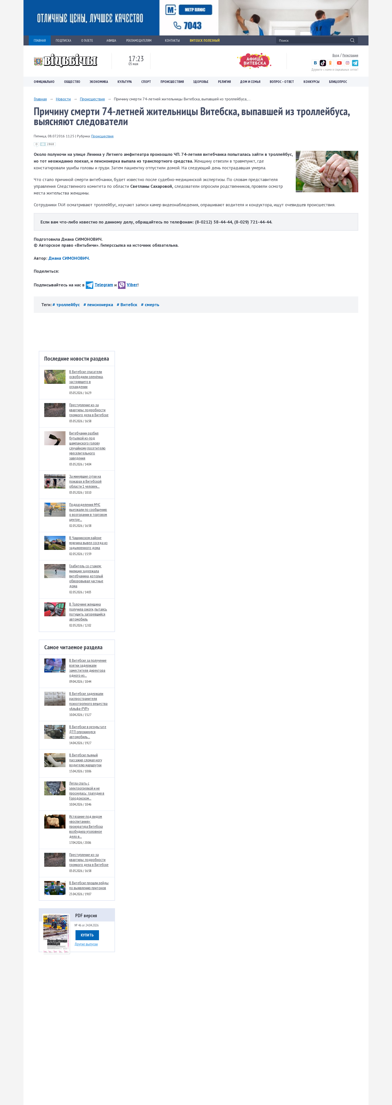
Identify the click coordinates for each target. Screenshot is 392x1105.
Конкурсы (312, 81)
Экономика (99, 81)
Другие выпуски (86, 943)
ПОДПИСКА (63, 40)
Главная (40, 98)
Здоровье (200, 81)
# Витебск (127, 304)
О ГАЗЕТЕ (88, 40)
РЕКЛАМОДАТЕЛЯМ (140, 40)
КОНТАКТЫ (172, 40)
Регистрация (350, 55)
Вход (335, 55)
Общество (72, 81)
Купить (87, 934)
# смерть (150, 304)
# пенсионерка (99, 304)
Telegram (99, 284)
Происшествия (172, 81)
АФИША (111, 40)
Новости (63, 98)
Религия (224, 81)
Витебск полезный (205, 40)
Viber (127, 284)
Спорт (146, 81)
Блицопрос (338, 81)
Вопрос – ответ (282, 81)
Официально (44, 81)
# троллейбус (66, 304)
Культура (125, 81)
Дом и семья (250, 81)
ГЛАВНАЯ (40, 40)
